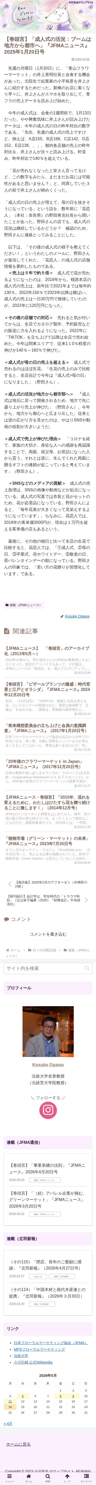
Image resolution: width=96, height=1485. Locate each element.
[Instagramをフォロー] (48, 1110)
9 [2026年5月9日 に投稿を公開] (73, 1396)
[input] (48, 968)
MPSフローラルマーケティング (39, 1349)
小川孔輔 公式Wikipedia (33, 1362)
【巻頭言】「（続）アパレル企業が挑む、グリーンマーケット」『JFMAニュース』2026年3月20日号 (48, 1199)
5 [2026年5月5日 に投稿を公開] (23, 1396)
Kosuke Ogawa (48, 1064)
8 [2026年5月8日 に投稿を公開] (60, 1396)
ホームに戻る (18, 1444)
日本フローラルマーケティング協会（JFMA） (51, 1343)
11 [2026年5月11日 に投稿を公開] (10, 1401)
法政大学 (21, 1356)
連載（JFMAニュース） (24, 605)
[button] (87, 968)
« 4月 (8, 1423)
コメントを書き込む (48, 934)
